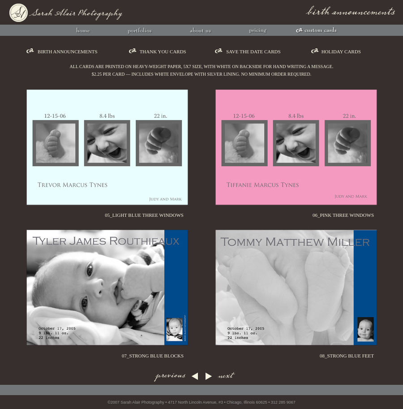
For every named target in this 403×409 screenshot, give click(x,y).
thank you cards (163, 51)
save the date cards (253, 51)
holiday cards (341, 51)
